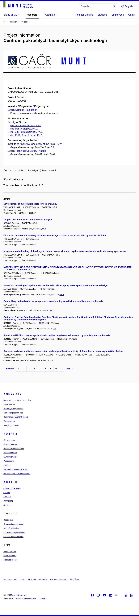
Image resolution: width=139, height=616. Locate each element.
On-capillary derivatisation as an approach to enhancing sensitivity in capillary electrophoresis (53, 301)
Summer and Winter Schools (15, 417)
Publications (8, 461)
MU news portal (10, 579)
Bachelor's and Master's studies (17, 400)
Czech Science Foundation (22, 110)
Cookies (42, 598)
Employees (118, 14)
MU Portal (42, 579)
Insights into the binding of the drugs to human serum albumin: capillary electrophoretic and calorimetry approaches (64, 251)
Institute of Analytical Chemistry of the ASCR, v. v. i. (36, 144)
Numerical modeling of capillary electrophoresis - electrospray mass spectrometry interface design (55, 285)
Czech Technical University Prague (27, 151)
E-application (9, 421)
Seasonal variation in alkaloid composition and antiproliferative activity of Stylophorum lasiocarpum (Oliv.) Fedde (63, 351)
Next (69, 369)
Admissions (12, 393)
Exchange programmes (13, 408)
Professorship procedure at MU (16, 473)
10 (56, 369)
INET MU (32, 579)
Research (10, 433)
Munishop (74, 579)
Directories (8, 520)
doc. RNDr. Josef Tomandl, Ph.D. (26, 135)
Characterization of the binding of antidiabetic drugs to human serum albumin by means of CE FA (54, 235)
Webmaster (8, 598)
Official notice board (11, 488)
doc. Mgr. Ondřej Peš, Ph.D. (24, 129)
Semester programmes (13, 413)
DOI (44, 229)
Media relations (10, 560)
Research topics (10, 453)
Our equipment (9, 457)
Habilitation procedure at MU (15, 469)
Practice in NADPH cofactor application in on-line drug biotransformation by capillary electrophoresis (56, 335)
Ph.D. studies (9, 404)
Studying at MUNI (11, 425)
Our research (9, 440)
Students (102, 14)
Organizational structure (13, 524)
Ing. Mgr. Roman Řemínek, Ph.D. (26, 132)
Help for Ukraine (84, 14)
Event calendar (9, 551)
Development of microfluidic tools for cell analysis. (30, 204)
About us (10, 482)
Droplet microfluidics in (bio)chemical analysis (27, 219)
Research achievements (13, 448)
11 (61, 369)
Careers (6, 492)
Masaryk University (18, 595)
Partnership (8, 501)
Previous (8, 369)
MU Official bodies (11, 528)
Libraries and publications (14, 532)
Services (7, 505)
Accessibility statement (26, 598)
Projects (7, 465)
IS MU (22, 579)
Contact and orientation (13, 537)
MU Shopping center (59, 579)
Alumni (132, 14)
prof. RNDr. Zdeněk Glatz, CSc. (25, 125)
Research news (10, 444)
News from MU (9, 556)
